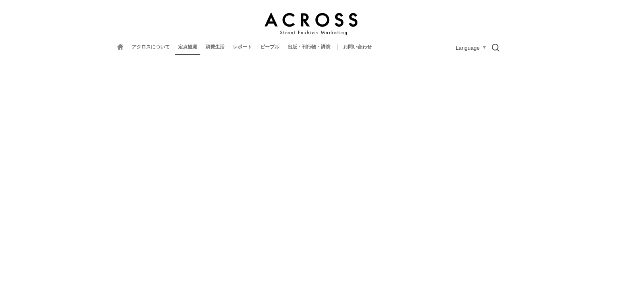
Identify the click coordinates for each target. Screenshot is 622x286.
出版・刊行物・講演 (309, 47)
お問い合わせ (357, 47)
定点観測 (187, 47)
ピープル (269, 47)
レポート (242, 47)
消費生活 (215, 47)
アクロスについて (151, 47)
